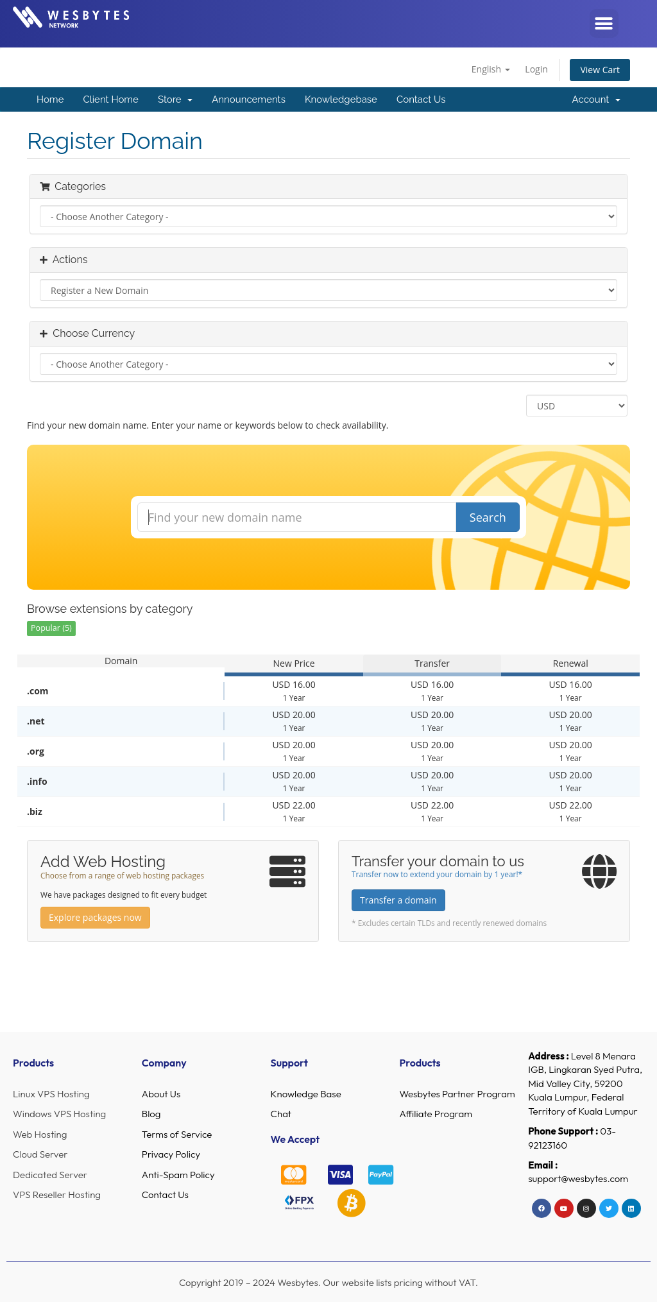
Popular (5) (51, 627)
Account (596, 99)
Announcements (249, 99)
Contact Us (421, 99)
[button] (604, 23)
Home (50, 99)
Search (488, 517)
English (491, 69)
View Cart (600, 70)
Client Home (110, 99)
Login (536, 69)
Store (175, 99)
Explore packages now (95, 917)
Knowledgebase (341, 99)
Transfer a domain (398, 900)
